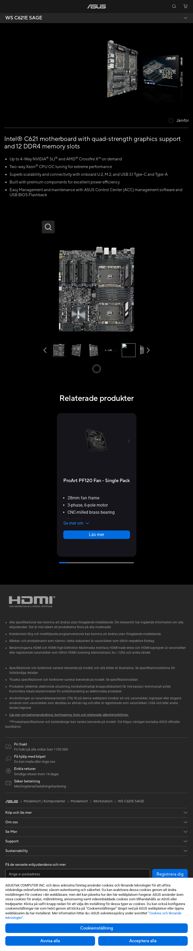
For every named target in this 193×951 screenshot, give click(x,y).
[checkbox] (179, 120)
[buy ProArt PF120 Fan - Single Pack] (96, 480)
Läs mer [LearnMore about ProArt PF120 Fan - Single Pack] (96, 534)
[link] (96, 6)
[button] (7, 6)
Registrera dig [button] (169, 874)
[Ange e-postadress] (77, 874)
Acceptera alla (142, 941)
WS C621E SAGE (23, 18)
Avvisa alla (50, 941)
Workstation (103, 801)
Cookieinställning (96, 928)
